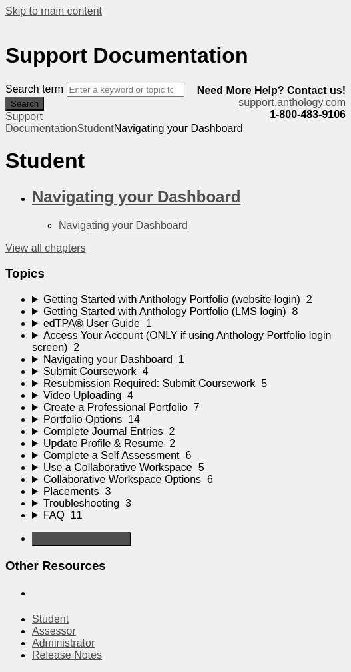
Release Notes (67, 655)
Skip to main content (53, 11)
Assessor (54, 631)
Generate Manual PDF (81, 539)
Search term (34, 89)
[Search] (125, 90)
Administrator (63, 643)
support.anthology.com (292, 102)
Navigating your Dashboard (136, 197)
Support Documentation (41, 122)
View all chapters (45, 248)
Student (95, 128)
